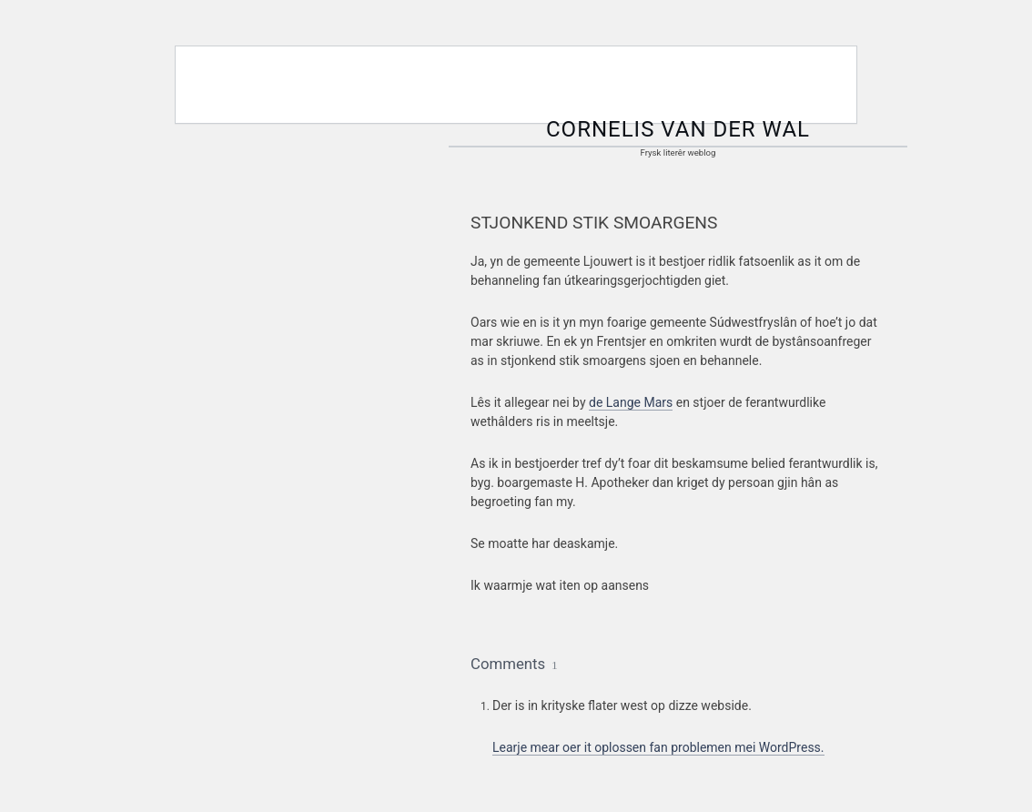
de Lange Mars (631, 402)
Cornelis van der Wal (678, 129)
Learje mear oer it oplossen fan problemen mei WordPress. (658, 747)
